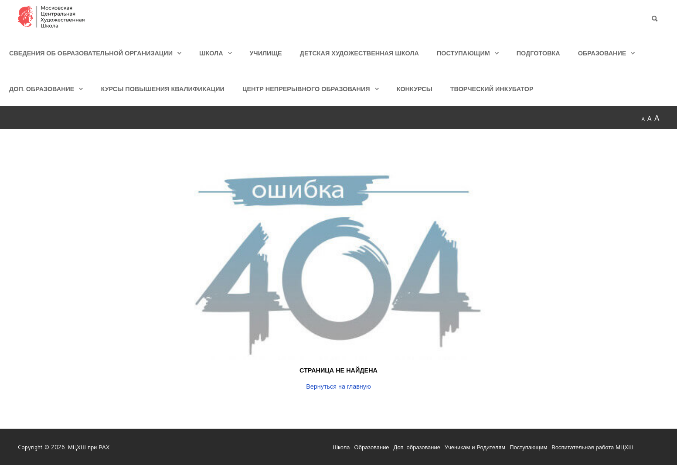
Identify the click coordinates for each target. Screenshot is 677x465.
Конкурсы (414, 88)
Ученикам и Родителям (474, 447)
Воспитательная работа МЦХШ (592, 447)
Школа (211, 53)
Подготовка (538, 53)
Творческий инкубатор (492, 88)
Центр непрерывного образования (306, 88)
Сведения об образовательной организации (91, 53)
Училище (266, 53)
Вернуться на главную (338, 386)
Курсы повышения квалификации (162, 88)
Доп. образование (41, 88)
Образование (602, 53)
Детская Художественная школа (359, 53)
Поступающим (463, 53)
